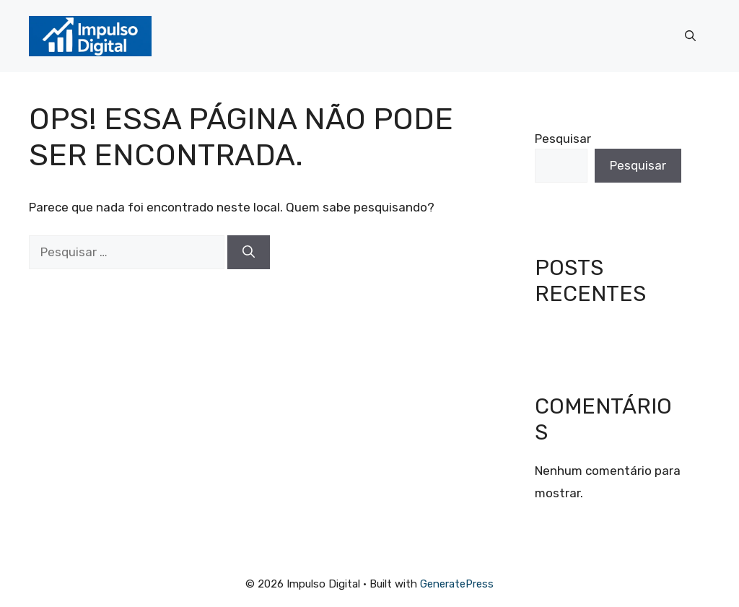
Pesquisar (563, 138)
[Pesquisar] (248, 252)
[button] (690, 36)
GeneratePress (457, 583)
